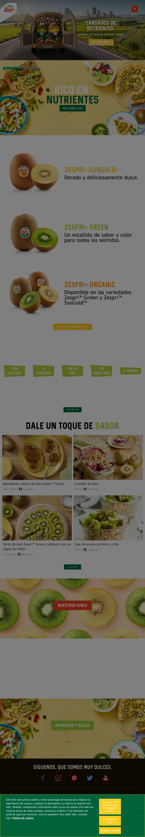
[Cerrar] (141, 815)
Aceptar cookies (110, 830)
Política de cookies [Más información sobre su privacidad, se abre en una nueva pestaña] (23, 818)
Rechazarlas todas (110, 821)
